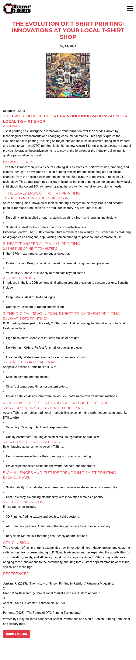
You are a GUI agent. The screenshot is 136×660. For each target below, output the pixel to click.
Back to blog (16, 634)
